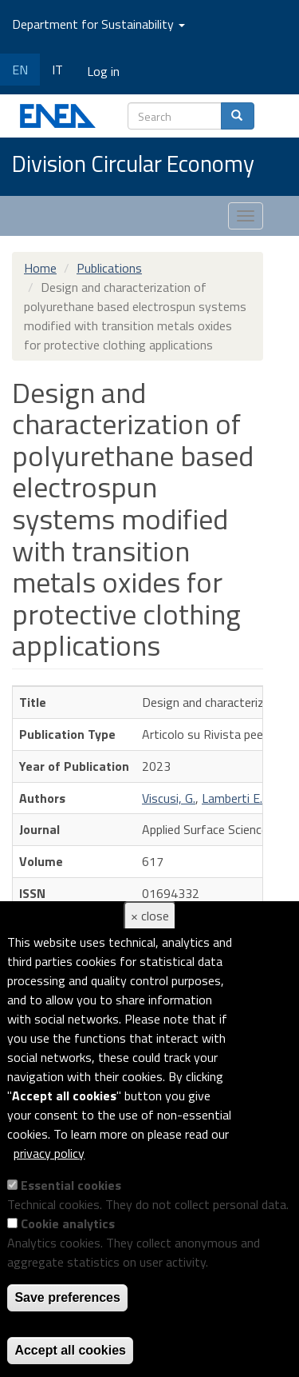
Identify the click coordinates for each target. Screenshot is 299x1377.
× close (150, 915)
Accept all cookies (70, 1350)
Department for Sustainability (98, 24)
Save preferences (67, 1297)
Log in (103, 71)
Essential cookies (71, 1185)
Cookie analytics (68, 1223)
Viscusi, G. (168, 798)
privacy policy (49, 1153)
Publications (109, 267)
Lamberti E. (232, 798)
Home (40, 267)
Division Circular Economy (133, 165)
